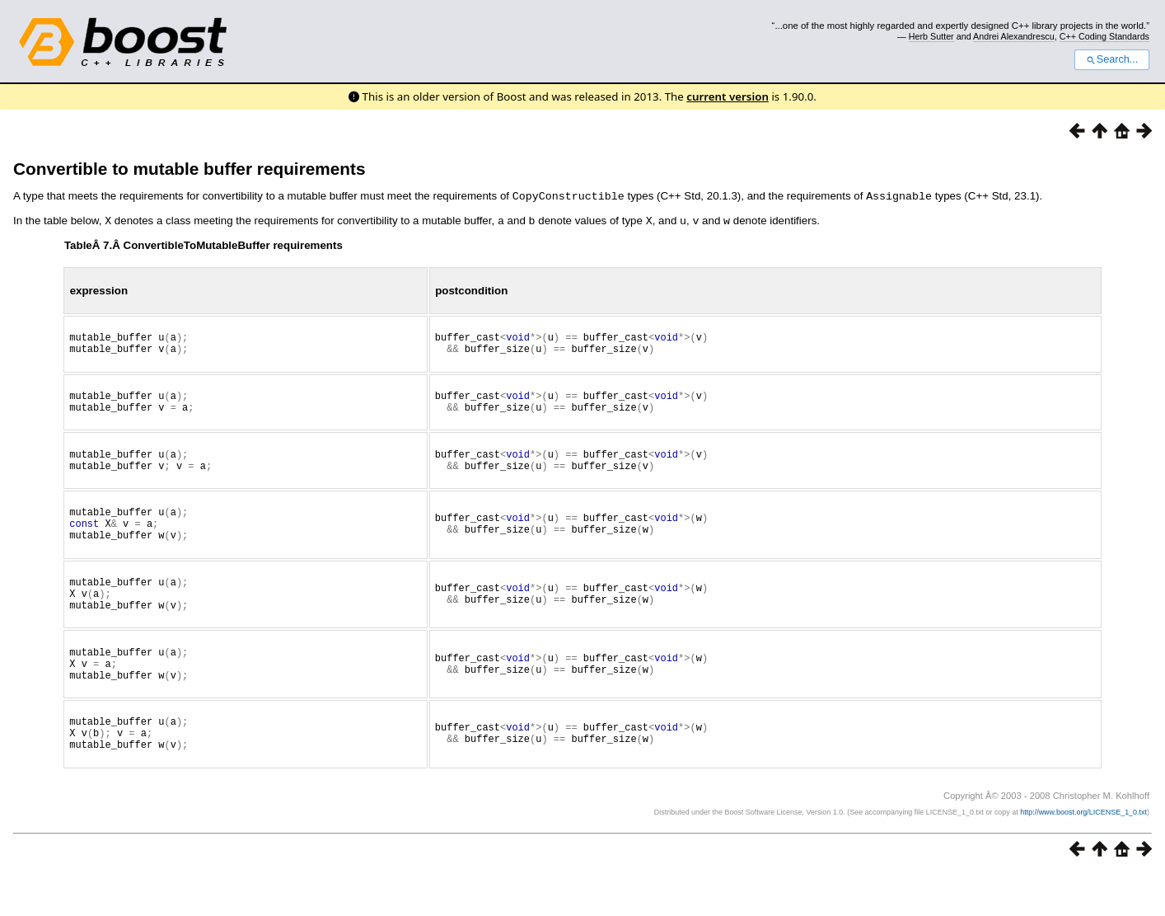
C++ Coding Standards (1104, 36)
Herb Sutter (931, 36)
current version (727, 96)
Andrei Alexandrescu (1014, 36)
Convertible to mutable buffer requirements (189, 168)
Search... (1112, 59)
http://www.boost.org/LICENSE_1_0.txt (1083, 855)
